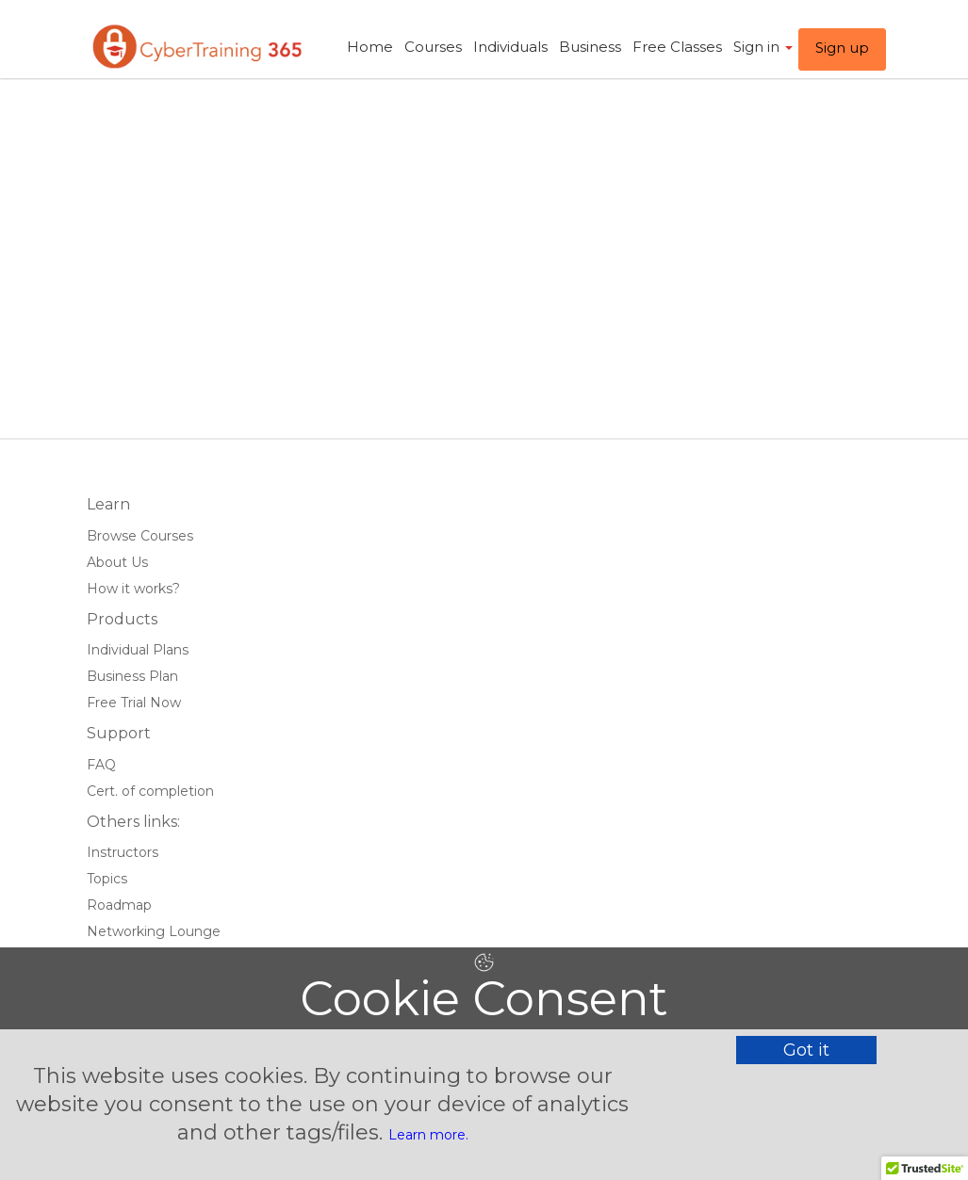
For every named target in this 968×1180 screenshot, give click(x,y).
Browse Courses (140, 535)
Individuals (510, 47)
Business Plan (132, 676)
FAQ (101, 764)
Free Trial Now (134, 702)
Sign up (842, 48)
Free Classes (677, 47)
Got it (806, 1050)
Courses (433, 47)
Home (370, 47)
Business (590, 47)
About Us (117, 562)
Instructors (122, 852)
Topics (107, 878)
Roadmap (119, 905)
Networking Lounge (154, 931)
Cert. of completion (150, 791)
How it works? (133, 588)
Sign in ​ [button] (763, 47)
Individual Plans (138, 649)
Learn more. (428, 1134)
